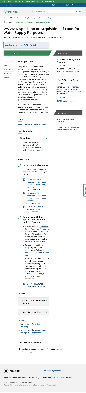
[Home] (4, 18)
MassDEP (9, 18)
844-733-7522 (74, 87)
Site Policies (46, 378)
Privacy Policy (34, 378)
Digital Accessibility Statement (15, 378)
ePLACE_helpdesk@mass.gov (66, 101)
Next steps (7, 74)
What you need (9, 62)
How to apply (8, 70)
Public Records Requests (63, 378)
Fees (5, 66)
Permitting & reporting (21, 18)
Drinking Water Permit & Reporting (40, 18)
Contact (6, 78)
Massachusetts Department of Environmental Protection (33, 22)
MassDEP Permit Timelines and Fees (32, 125)
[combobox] (57, 12)
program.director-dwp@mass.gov (67, 72)
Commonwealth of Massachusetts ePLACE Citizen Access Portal (32, 148)
